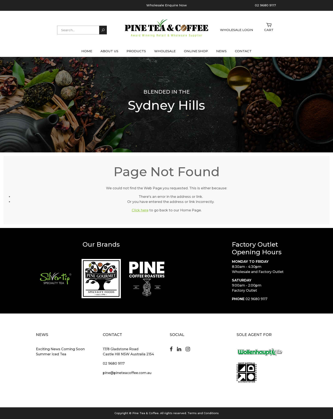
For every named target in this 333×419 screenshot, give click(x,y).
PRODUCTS (136, 51)
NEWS (221, 51)
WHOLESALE (165, 51)
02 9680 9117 (265, 5)
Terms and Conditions (203, 413)
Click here (140, 210)
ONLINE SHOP (196, 51)
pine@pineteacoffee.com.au (127, 373)
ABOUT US (109, 51)
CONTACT (243, 51)
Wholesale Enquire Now (166, 5)
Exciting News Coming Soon (60, 349)
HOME (86, 51)
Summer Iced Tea (51, 354)
